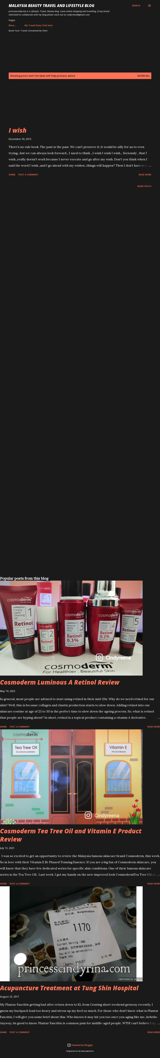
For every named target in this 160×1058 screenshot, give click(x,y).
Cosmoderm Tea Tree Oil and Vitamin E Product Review (71, 835)
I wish (18, 130)
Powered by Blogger (80, 1045)
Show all (143, 75)
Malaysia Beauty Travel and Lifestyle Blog (51, 5)
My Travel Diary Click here (25, 25)
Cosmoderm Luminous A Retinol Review (59, 682)
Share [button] (12, 174)
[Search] (136, 5)
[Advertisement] (79, 104)
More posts (144, 186)
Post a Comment (28, 174)
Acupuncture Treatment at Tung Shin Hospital (69, 988)
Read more (145, 174)
